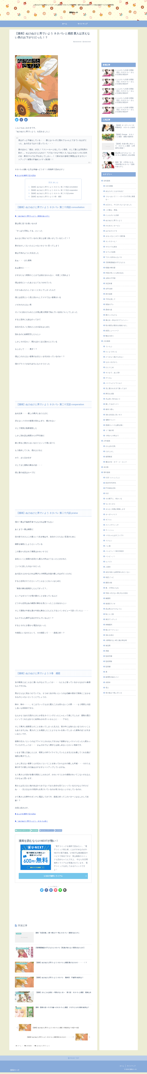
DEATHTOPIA (111, 483)
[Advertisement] (53, 48)
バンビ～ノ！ (110, 556)
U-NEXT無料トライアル (53, 876)
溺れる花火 (110, 635)
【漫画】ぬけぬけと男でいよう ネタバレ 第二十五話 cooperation (54, 190)
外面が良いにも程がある (115, 273)
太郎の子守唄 (110, 278)
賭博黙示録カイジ (112, 677)
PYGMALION (110, 488)
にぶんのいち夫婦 (112, 215)
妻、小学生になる (112, 588)
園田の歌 (109, 583)
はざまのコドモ (111, 231)
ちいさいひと (110, 504)
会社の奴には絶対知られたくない (118, 572)
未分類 (106, 467)
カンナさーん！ (111, 241)
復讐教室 (109, 457)
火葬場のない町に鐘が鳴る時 (116, 640)
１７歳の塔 (110, 430)
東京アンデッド (111, 619)
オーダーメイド (111, 514)
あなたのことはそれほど (115, 191)
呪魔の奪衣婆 (110, 268)
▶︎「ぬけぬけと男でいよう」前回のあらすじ (33, 217)
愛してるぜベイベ (112, 404)
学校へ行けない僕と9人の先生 (117, 593)
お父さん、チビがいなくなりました (119, 205)
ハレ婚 (108, 546)
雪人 (107, 688)
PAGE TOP (73, 1060)
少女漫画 (107, 341)
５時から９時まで (112, 435)
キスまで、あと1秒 (113, 372)
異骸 (107, 651)
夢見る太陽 (110, 394)
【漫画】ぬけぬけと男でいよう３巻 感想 (45, 197)
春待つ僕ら (110, 409)
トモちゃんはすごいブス (115, 535)
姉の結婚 (109, 294)
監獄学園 (109, 656)
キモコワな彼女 (111, 247)
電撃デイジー (110, 420)
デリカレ (109, 378)
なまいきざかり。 (112, 362)
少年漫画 (107, 441)
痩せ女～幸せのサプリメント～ (117, 320)
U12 (107, 493)
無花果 (108, 645)
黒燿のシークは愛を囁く (115, 425)
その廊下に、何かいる (114, 498)
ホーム (122, 1067)
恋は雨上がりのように (114, 609)
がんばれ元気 (110, 446)
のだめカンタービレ (113, 226)
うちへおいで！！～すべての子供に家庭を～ (120, 197)
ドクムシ (109, 540)
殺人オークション (112, 630)
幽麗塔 (108, 598)
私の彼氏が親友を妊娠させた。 (117, 325)
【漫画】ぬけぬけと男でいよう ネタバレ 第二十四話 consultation (54, 187)
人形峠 (108, 567)
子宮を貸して (110, 299)
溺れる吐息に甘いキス (114, 415)
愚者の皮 (109, 309)
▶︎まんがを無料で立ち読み (26, 175)
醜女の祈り (110, 336)
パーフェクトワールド (114, 383)
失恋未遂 (109, 283)
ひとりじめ (110, 367)
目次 (50, 182)
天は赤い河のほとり (113, 399)
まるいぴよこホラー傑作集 (115, 236)
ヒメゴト (109, 561)
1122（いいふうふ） (113, 477)
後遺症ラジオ (110, 603)
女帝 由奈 (109, 289)
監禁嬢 (108, 666)
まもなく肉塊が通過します (115, 509)
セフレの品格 (110, 252)
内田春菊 (58, 831)
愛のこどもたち (111, 315)
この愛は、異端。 (112, 210)
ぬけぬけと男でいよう (22, 831)
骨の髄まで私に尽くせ (114, 693)
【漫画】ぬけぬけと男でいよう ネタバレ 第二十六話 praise (52, 194)
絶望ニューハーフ (112, 331)
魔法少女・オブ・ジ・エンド (116, 462)
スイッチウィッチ (112, 525)
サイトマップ (131, 1067)
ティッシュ (110, 530)
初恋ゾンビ (110, 577)
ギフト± (108, 520)
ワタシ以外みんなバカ (114, 257)
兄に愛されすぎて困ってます (116, 388)
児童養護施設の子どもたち (115, 262)
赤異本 (108, 682)
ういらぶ (109, 346)
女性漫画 (34, 831)
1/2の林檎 (109, 186)
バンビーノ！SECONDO (115, 551)
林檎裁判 (109, 624)
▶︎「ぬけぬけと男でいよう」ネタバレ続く (32, 822)
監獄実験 (109, 661)
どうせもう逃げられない (115, 357)
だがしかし (110, 451)
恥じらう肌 (110, 614)
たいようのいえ (111, 352)
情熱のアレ (110, 304)
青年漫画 (107, 472)
